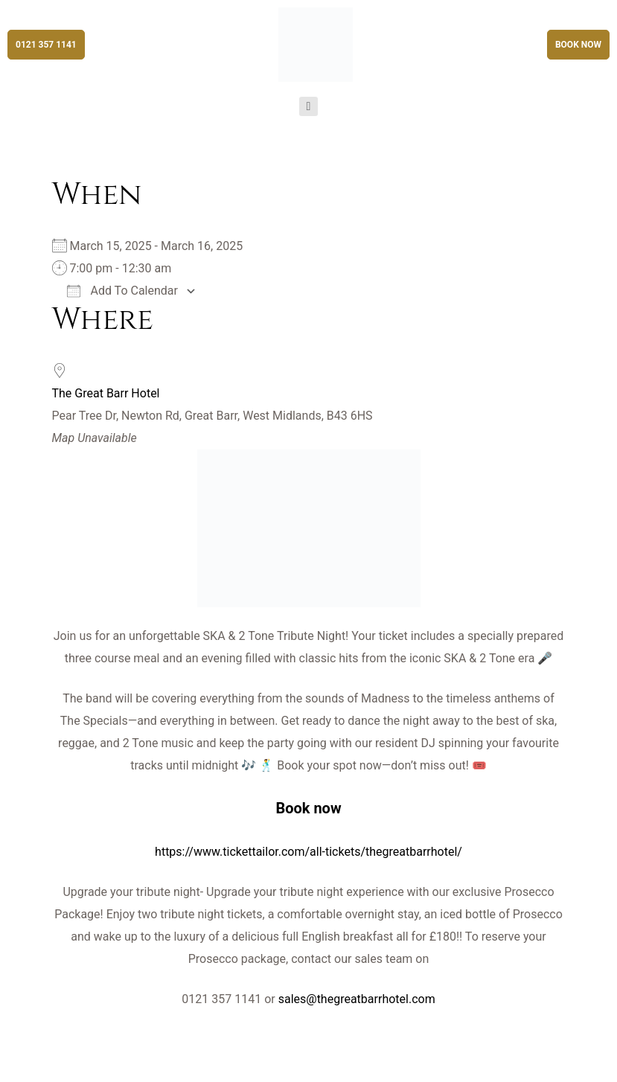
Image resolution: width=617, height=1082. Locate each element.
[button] (46, 45)
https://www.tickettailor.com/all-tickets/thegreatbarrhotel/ (308, 852)
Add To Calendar (122, 291)
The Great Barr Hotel (106, 393)
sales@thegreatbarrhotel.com (356, 999)
